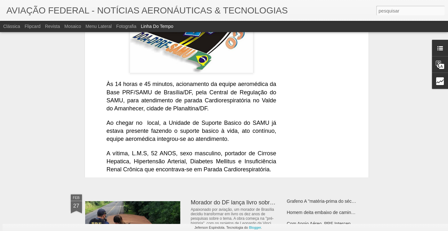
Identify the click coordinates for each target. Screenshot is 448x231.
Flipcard (33, 26)
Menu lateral (99, 26)
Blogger (255, 227)
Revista (52, 26)
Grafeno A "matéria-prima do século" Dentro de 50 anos (342, 201)
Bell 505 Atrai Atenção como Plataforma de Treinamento (342, 137)
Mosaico (72, 26)
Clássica (11, 26)
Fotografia (126, 26)
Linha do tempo (157, 26)
